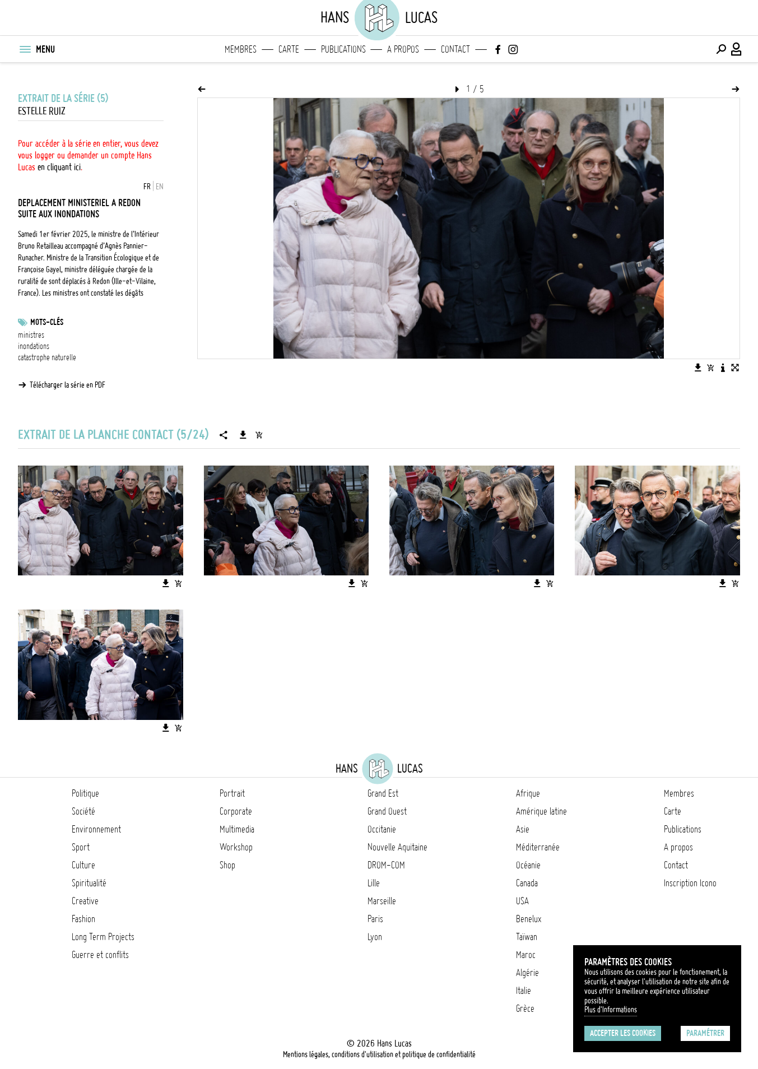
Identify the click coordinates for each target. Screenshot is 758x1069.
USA (522, 901)
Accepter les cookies (622, 1033)
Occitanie (382, 829)
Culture (83, 865)
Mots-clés (46, 322)
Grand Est (383, 793)
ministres (31, 335)
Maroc (526, 954)
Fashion (83, 918)
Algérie (527, 972)
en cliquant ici (59, 167)
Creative (85, 901)
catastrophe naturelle (47, 357)
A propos (403, 49)
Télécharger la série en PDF (67, 385)
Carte (288, 49)
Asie (522, 829)
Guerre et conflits (100, 954)
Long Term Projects (103, 936)
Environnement (96, 829)
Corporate (236, 811)
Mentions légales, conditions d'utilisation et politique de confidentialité (379, 1054)
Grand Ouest (387, 811)
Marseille (382, 901)
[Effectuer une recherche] (721, 49)
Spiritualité (89, 883)
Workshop (236, 847)
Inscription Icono (690, 883)
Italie (523, 990)
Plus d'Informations (610, 1010)
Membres (241, 49)
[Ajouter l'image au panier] (710, 367)
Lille (374, 883)
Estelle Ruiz (42, 111)
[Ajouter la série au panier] (259, 435)
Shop (227, 865)
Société (83, 811)
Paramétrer (705, 1033)
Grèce (525, 1008)
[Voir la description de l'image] (723, 367)
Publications (343, 49)
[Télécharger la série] (243, 435)
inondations (33, 346)
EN (160, 187)
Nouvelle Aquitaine (397, 847)
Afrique (528, 793)
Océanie (528, 865)
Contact (455, 49)
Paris (375, 918)
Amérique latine (541, 811)
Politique (85, 793)
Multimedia (237, 829)
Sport (81, 847)
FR (147, 187)
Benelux (528, 918)
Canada (527, 883)
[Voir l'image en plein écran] (735, 367)
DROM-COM (386, 865)
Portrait (232, 793)
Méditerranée (538, 847)
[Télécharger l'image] (698, 367)
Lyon (375, 936)
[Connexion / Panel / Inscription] (737, 49)
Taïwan (526, 936)
